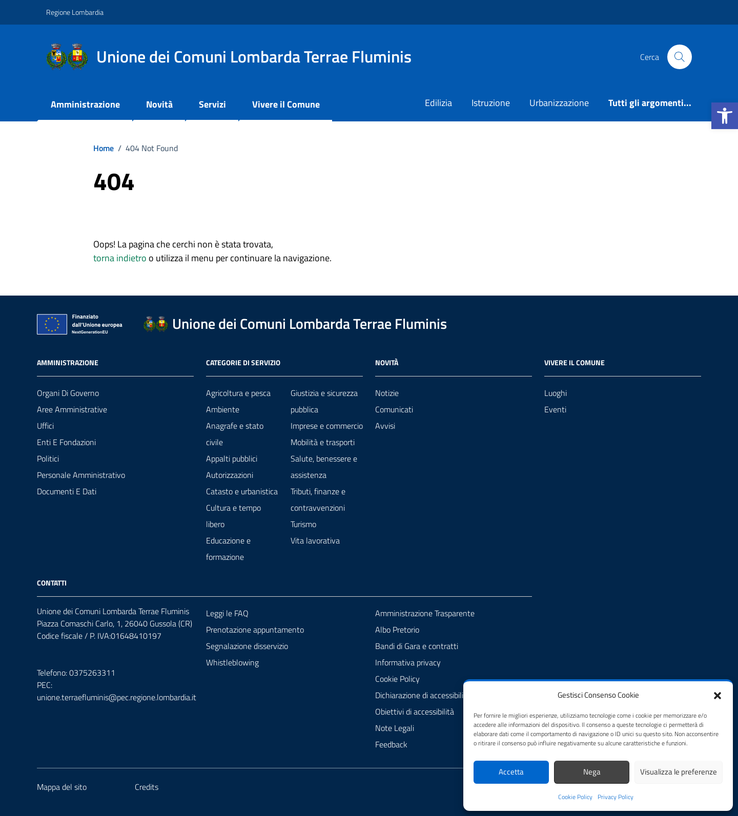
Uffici (45, 426)
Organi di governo (68, 393)
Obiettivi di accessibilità (414, 711)
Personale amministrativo (81, 475)
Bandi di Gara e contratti (416, 646)
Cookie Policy (575, 797)
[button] (724, 115)
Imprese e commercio (327, 426)
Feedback (391, 744)
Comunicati (394, 409)
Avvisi (385, 426)
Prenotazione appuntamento (255, 629)
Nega (592, 772)
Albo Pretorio (397, 629)
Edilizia (438, 103)
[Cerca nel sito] (679, 57)
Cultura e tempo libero (233, 515)
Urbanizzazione (559, 103)
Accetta (511, 772)
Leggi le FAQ (227, 613)
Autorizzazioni (229, 475)
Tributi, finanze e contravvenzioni (318, 499)
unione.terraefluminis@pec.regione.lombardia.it (116, 697)
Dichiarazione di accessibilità (422, 695)
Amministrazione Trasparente (425, 613)
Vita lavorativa (315, 540)
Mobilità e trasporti (323, 442)
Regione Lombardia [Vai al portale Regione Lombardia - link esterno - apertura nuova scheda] (75, 12)
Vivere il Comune (286, 104)
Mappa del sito (62, 787)
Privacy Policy (615, 797)
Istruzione (490, 103)
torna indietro (120, 258)
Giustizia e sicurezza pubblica (324, 401)
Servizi (212, 104)
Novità (159, 104)
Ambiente (222, 409)
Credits (146, 787)
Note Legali (394, 728)
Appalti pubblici (231, 458)
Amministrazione (85, 104)
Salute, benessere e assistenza (324, 466)
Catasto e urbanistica (242, 491)
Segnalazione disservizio (247, 646)
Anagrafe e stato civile (234, 434)
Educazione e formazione (228, 548)
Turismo (303, 524)
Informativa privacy (408, 662)
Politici (48, 458)
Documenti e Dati (66, 491)
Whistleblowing (232, 662)
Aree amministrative (72, 409)
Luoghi (555, 393)
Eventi (555, 409)
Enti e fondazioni (66, 442)
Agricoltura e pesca (238, 393)
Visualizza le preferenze (678, 772)
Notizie (387, 393)
